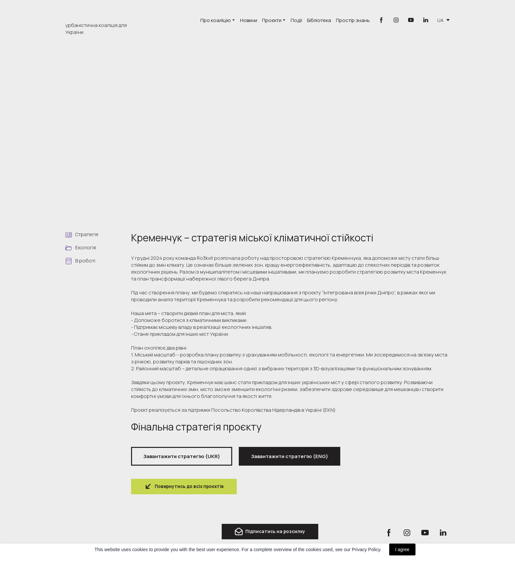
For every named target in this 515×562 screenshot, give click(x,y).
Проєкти (271, 20)
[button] (381, 20)
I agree (402, 549)
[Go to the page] (99, 12)
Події (296, 20)
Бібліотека (319, 20)
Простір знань (353, 20)
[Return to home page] (93, 533)
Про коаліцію (215, 20)
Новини (248, 20)
